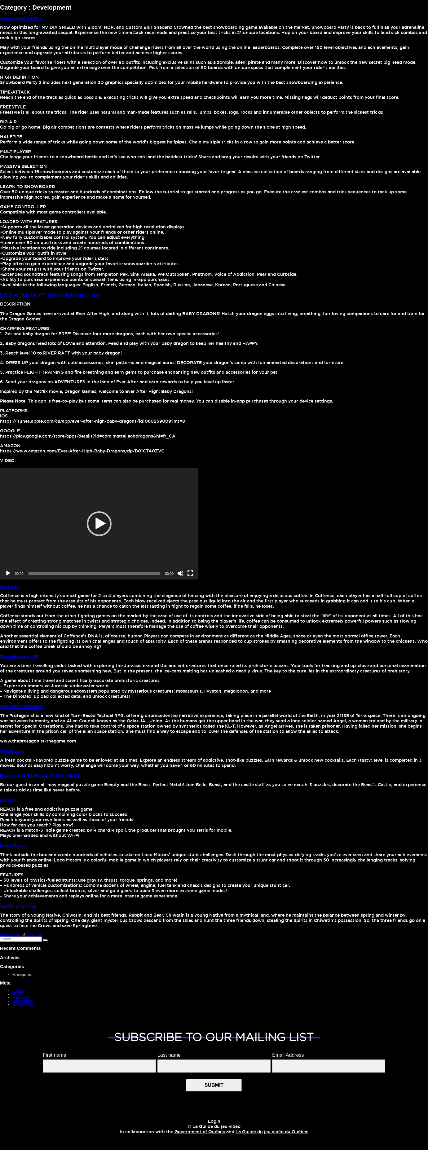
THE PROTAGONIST (22, 706)
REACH (8, 800)
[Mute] (180, 573)
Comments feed (23, 1001)
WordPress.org (22, 1004)
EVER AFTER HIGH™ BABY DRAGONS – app (50, 294)
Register (18, 991)
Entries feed (20, 997)
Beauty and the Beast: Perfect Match (40, 775)
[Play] (8, 573)
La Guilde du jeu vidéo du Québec (272, 1132)
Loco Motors (14, 845)
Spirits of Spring (18, 906)
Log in (16, 994)
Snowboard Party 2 (21, 18)
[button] (99, 523)
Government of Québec (200, 1132)
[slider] (94, 573)
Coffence (10, 586)
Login (214, 1121)
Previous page (10, 934)
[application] (99, 523)
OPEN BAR (12, 751)
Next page (36, 934)
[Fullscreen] (190, 573)
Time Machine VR (19, 656)
